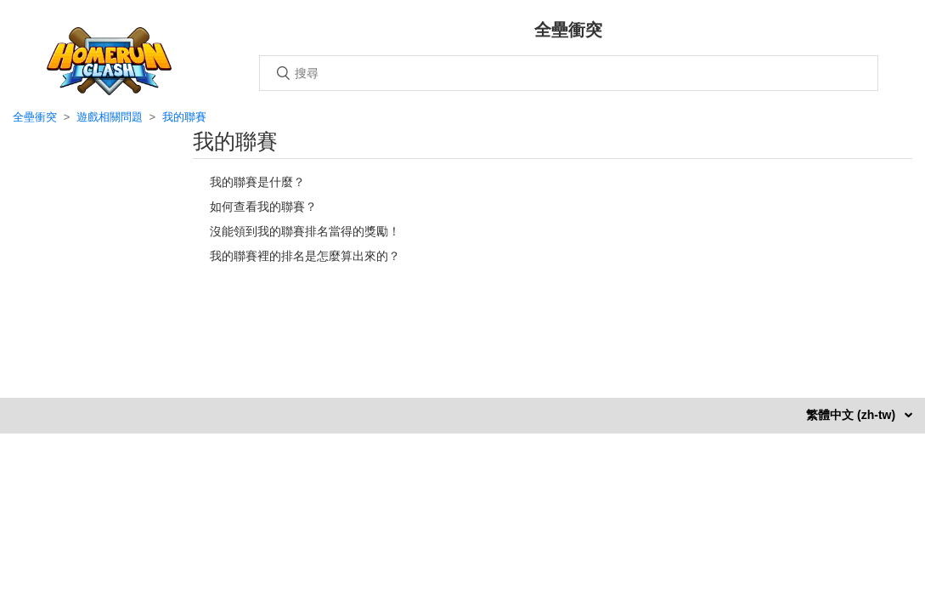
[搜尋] (568, 73)
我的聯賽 (184, 116)
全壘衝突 (35, 116)
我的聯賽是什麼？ (257, 182)
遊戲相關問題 (109, 116)
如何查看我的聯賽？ (263, 206)
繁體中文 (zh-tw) (852, 415)
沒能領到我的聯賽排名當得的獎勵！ (305, 231)
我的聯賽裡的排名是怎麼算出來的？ (305, 256)
